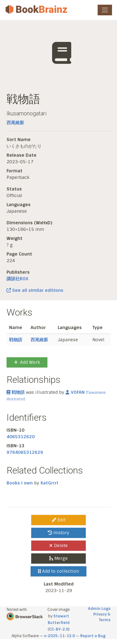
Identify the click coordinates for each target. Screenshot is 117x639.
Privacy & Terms (101, 617)
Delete (58, 545)
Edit (59, 520)
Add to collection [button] (58, 571)
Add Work (27, 362)
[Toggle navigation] (105, 10)
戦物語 (15, 339)
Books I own (20, 483)
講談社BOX (17, 278)
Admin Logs (99, 608)
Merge (58, 558)
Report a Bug (92, 635)
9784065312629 (25, 452)
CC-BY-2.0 (58, 629)
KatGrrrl (49, 483)
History (58, 532)
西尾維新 (15, 122)
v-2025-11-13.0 (59, 635)
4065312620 (21, 436)
